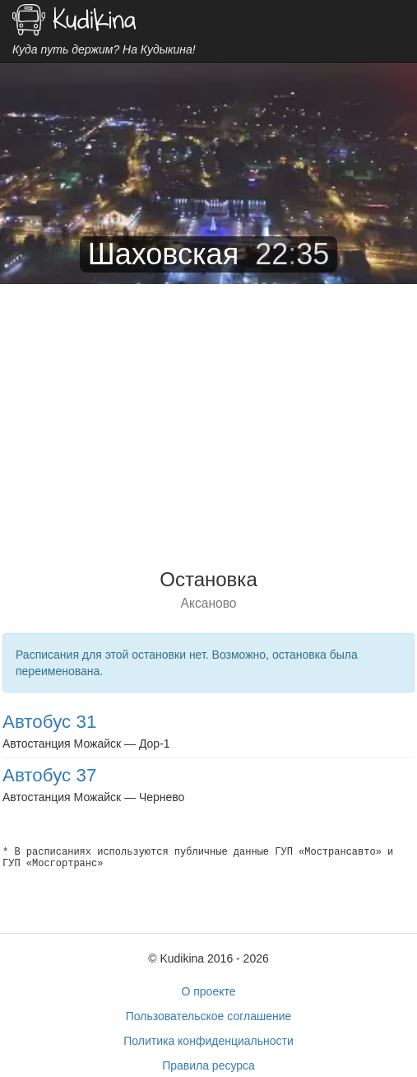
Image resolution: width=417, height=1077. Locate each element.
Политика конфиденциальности (208, 1040)
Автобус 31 (49, 721)
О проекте (208, 991)
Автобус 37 (49, 775)
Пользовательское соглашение (209, 1016)
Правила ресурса (208, 1065)
